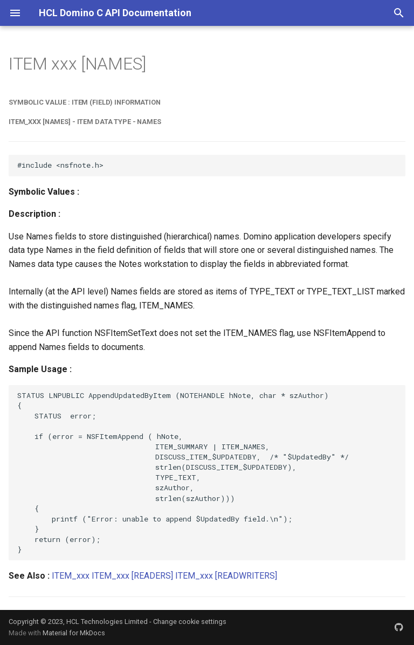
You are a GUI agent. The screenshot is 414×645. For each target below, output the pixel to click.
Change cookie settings (189, 621)
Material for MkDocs (74, 633)
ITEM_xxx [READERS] (132, 576)
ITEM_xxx (70, 576)
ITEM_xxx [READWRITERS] (226, 576)
